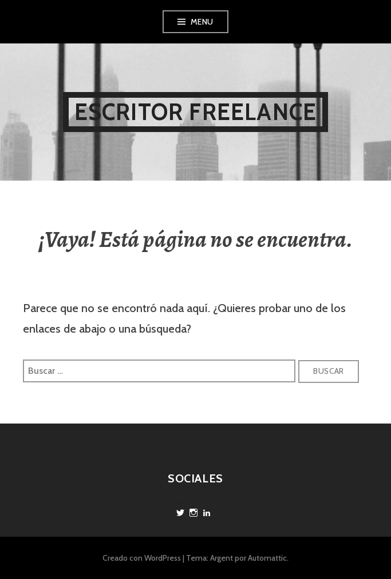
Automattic (267, 558)
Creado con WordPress (141, 558)
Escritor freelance (195, 112)
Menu (202, 22)
